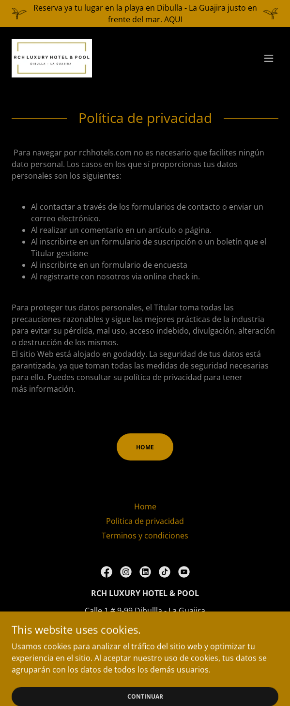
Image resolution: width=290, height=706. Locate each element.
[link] (52, 58)
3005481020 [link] (145, 628)
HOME (145, 447)
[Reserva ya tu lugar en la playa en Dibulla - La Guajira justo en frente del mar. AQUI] (145, 13)
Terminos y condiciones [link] (145, 535)
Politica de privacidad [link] (145, 521)
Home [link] (145, 506)
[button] (268, 58)
